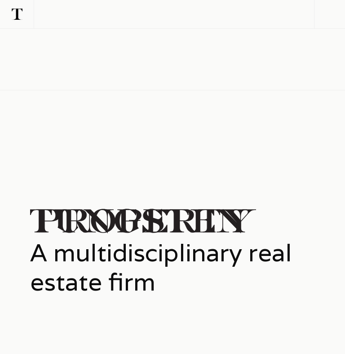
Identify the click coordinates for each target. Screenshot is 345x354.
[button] (329, 14)
